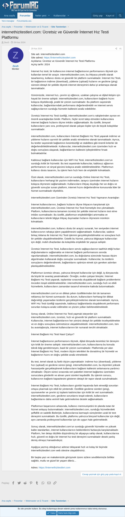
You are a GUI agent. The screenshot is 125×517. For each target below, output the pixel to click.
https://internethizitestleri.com (60, 57)
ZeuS (6, 42)
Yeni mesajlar (8, 21)
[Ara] (120, 16)
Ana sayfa (9, 15)
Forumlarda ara (24, 21)
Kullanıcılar (60, 15)
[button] (49, 16)
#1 (120, 49)
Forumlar (25, 15)
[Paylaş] (116, 49)
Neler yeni (40, 15)
